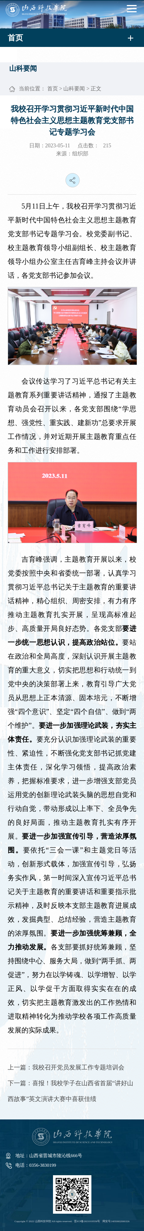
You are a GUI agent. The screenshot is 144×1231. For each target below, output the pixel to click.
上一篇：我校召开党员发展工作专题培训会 (66, 1067)
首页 (52, 89)
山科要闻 (74, 89)
